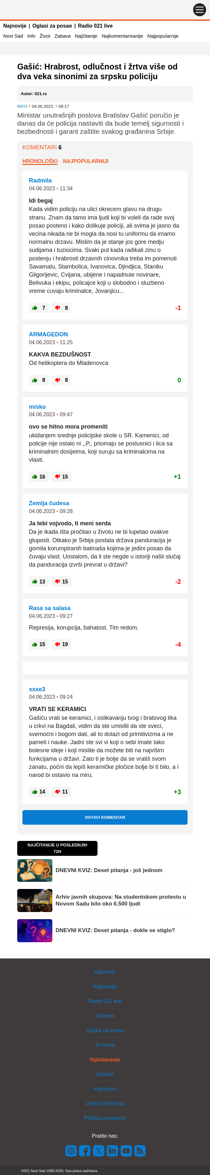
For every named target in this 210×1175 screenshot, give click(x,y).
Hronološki (40, 161)
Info (31, 36)
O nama (105, 1045)
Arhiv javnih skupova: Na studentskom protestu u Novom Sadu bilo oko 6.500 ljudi (121, 900)
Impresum (104, 1089)
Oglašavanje (105, 1059)
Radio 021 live (95, 26)
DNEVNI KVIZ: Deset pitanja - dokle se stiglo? (115, 930)
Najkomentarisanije (122, 36)
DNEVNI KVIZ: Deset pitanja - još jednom (109, 870)
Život (45, 36)
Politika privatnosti (105, 1118)
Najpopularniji (86, 161)
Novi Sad (13, 36)
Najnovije (14, 26)
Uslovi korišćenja (105, 1103)
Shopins (105, 1016)
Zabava (62, 36)
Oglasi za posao (52, 26)
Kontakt (105, 1074)
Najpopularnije (162, 36)
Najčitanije (86, 36)
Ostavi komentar (105, 817)
